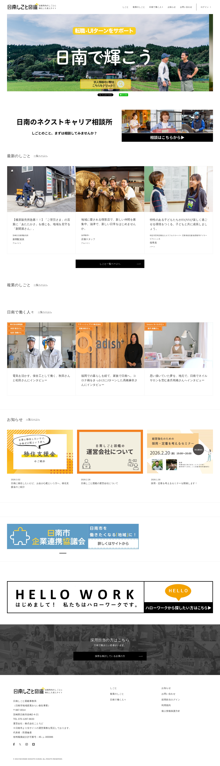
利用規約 (166, 705)
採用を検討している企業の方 (110, 656)
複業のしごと (139, 7)
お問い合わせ (186, 7)
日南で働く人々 (156, 7)
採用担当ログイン (170, 699)
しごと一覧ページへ (110, 264)
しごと (125, 7)
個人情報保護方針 (170, 711)
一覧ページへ (41, 156)
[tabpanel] (110, 55)
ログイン (206, 7)
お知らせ (172, 7)
